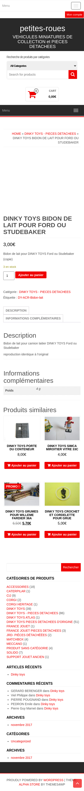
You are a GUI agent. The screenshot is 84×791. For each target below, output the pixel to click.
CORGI (12, 600)
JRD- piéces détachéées (27, 635)
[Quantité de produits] (8, 275)
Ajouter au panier (30, 275)
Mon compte (74, 14)
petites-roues (42, 28)
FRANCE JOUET (18, 626)
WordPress (53, 780)
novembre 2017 (21, 725)
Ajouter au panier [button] (23, 465)
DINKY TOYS (16, 608)
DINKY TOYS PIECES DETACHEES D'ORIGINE (40, 622)
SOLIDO (12, 652)
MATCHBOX (15, 639)
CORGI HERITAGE (20, 604)
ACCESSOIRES (18, 587)
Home (16, 133)
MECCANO (14, 644)
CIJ (9, 595)
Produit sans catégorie (27, 648)
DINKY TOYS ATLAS (21, 617)
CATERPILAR (16, 591)
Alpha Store (29, 784)
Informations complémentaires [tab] (33, 318)
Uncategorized (21, 741)
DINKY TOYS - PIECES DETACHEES (50, 133)
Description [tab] (16, 310)
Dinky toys (18, 674)
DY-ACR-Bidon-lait (30, 297)
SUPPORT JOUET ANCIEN (25, 657)
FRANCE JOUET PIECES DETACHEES (34, 630)
